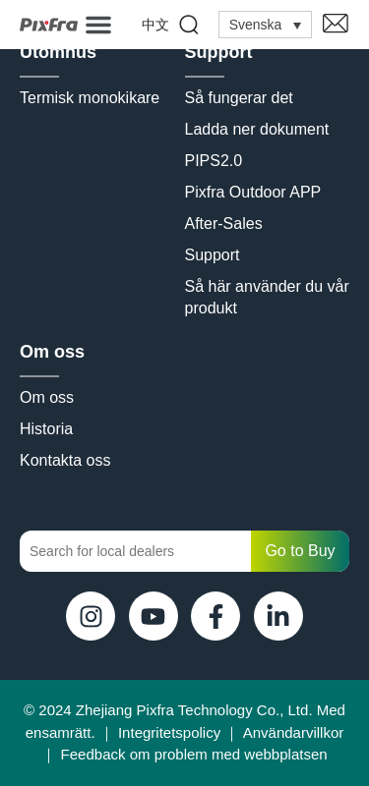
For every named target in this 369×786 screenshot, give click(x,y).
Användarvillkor (293, 732)
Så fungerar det (239, 97)
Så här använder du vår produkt (267, 297)
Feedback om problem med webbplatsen (194, 754)
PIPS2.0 (214, 160)
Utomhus (58, 52)
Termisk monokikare (89, 97)
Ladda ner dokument (257, 129)
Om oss (52, 352)
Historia (46, 429)
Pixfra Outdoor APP (253, 192)
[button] (98, 24)
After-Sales (224, 223)
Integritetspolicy (169, 732)
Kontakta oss (65, 460)
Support (219, 52)
